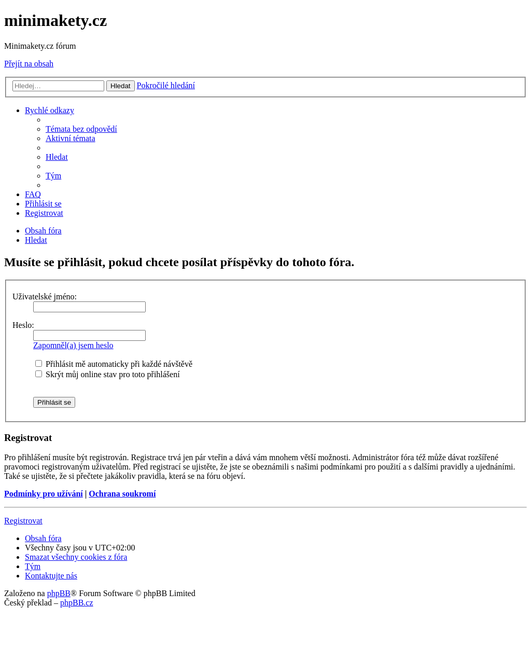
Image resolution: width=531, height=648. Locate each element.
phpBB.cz (76, 602)
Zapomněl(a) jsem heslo (73, 345)
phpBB (59, 593)
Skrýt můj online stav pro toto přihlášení (107, 374)
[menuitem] (81, 129)
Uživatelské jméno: (44, 296)
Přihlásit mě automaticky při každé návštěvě (113, 364)
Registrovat (23, 520)
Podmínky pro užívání (43, 493)
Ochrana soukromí (122, 493)
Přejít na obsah (28, 63)
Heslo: (23, 325)
